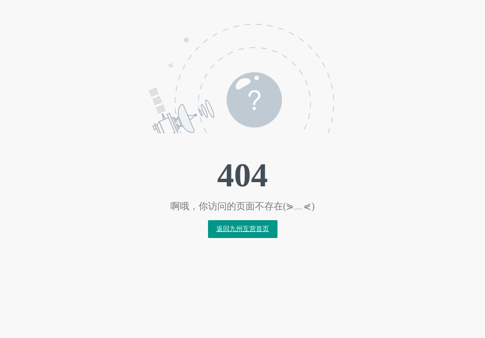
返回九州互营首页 (242, 228)
